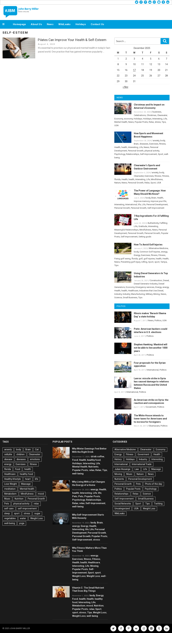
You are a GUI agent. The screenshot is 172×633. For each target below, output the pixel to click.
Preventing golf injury (130, 262)
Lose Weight (10, 484)
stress (158, 122)
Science (118, 297)
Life (165, 118)
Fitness (165, 176)
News (50, 24)
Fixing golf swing (122, 258)
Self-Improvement (148, 154)
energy (164, 251)
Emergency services (144, 287)
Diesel (166, 280)
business (157, 112)
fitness (162, 144)
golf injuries (149, 258)
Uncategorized (122, 508)
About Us (36, 24)
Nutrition (19, 498)
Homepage (19, 24)
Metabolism (10, 493)
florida (117, 179)
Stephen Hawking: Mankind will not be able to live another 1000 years (150, 347)
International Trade (142, 464)
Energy (137, 255)
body (162, 140)
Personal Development (157, 204)
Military (149, 294)
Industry (118, 294)
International (131, 204)
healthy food (26, 474)
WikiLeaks (64, 24)
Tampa (164, 262)
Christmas (151, 115)
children (20, 454)
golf (141, 258)
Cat (37, 449)
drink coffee (97, 456)
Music (7, 498)
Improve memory (142, 201)
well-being (9, 523)
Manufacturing (138, 294)
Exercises (153, 144)
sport (157, 262)
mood (41, 493)
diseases (144, 144)
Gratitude (142, 226)
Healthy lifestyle (12, 479)
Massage (26, 484)
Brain (136, 144)
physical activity (151, 150)
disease (8, 459)
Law (137, 469)
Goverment (151, 407)
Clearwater (162, 115)
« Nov (125, 87)
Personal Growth (135, 150)
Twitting (158, 503)
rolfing (144, 262)
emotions (35, 459)
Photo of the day (153, 484)
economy (128, 118)
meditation (10, 489)
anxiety (156, 140)
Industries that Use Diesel (151, 290)
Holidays (81, 24)
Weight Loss (36, 518)
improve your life (158, 201)
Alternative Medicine (158, 248)
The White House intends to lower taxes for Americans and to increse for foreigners (150, 418)
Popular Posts (141, 122)
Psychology (119, 154)
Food (17, 469)
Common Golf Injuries (150, 251)
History (118, 459)
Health (117, 147)
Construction (156, 280)
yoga (21, 523)
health (124, 147)
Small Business (130, 297)
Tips (164, 122)
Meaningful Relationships (126, 229)
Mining (156, 294)
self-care (9, 508)
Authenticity (153, 223)
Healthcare (133, 290)
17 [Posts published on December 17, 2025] (134, 70)
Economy (118, 118)
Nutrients (93, 466)
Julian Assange (122, 469)
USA (116, 125)
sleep (7, 513)
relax (36, 503)
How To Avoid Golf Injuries (148, 244)
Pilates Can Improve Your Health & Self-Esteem (72, 40)
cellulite (8, 454)
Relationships (132, 154)
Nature (117, 182)
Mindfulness (157, 179)
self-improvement (27, 508)
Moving (94, 566)
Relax (151, 122)
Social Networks (123, 503)
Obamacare (154, 426)
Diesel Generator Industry (145, 283)
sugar (37, 513)
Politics (157, 320)
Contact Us (97, 24)
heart (28, 479)
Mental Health (120, 122)
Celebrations (140, 115)
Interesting (157, 118)
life (139, 204)
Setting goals (145, 236)
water (23, 518)
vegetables (10, 518)
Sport (160, 154)
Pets (6, 503)
